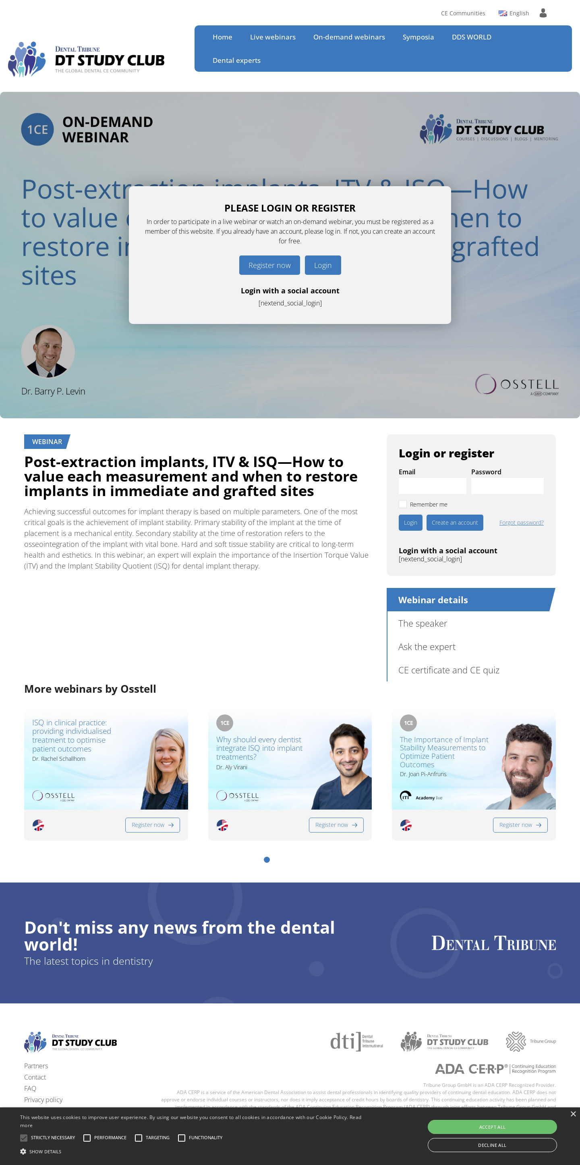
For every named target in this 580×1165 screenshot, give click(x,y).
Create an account (455, 522)
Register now (270, 265)
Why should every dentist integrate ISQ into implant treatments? (259, 748)
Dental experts (237, 60)
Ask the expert (427, 646)
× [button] (573, 1114)
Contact (35, 1077)
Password (486, 471)
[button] (267, 860)
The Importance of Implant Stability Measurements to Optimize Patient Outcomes (444, 752)
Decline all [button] (492, 1145)
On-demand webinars (349, 37)
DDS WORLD (471, 37)
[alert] (290, 1136)
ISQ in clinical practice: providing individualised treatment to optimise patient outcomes (71, 736)
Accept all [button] (492, 1127)
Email (407, 471)
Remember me (428, 504)
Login (323, 265)
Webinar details (433, 600)
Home (222, 37)
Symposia (418, 37)
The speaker (422, 623)
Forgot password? (521, 522)
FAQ (30, 1088)
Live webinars (273, 37)
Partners (36, 1065)
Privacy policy (43, 1099)
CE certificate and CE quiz (448, 670)
